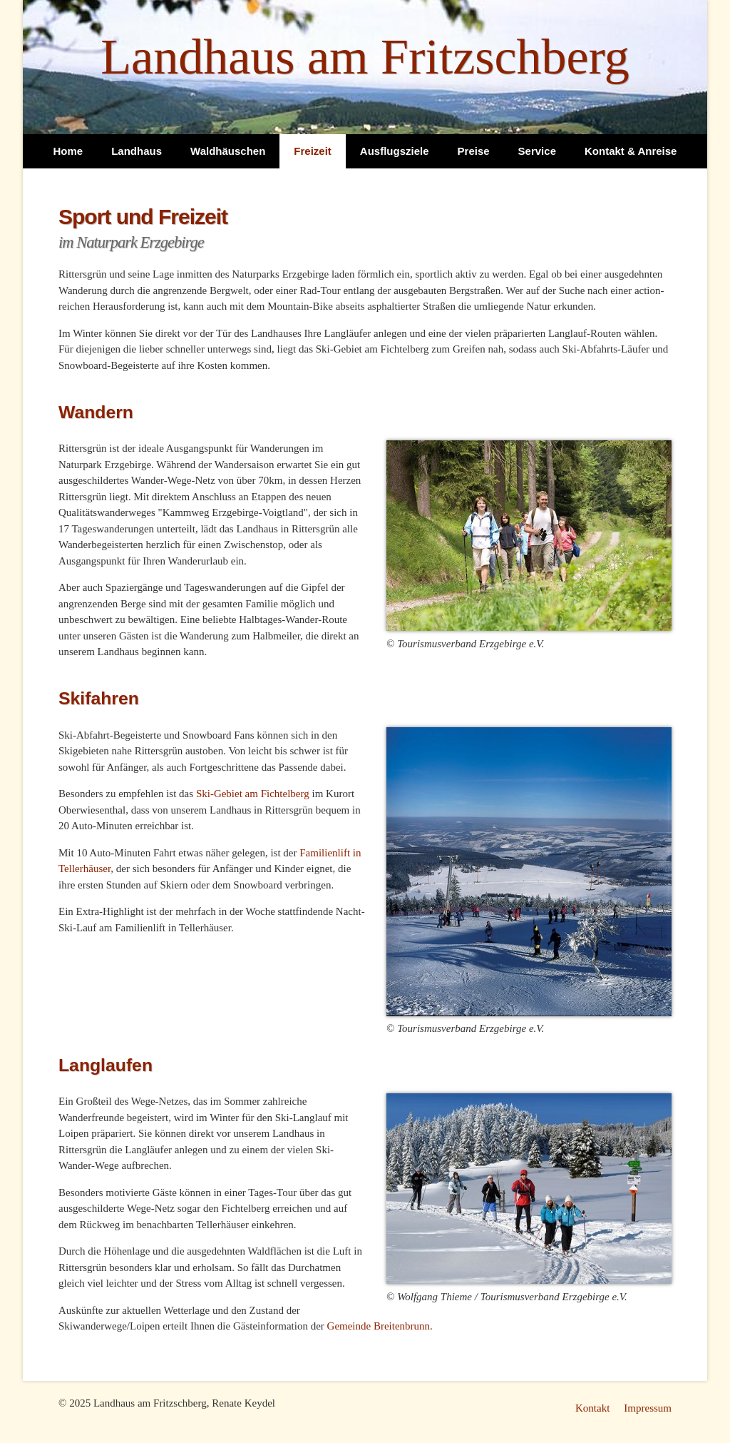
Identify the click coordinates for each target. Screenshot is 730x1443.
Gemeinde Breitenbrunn (379, 1326)
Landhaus (136, 151)
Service (537, 151)
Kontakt (592, 1408)
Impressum (648, 1408)
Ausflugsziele (394, 151)
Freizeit (312, 151)
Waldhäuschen (227, 151)
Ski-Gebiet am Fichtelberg (252, 793)
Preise (474, 151)
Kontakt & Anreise (631, 151)
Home (68, 151)
